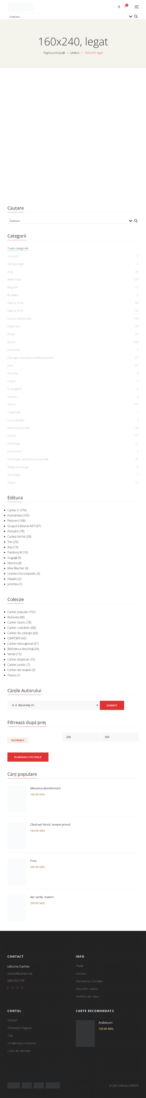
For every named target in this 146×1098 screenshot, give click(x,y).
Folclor (11, 381)
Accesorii (13, 256)
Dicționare (13, 326)
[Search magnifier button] (136, 16)
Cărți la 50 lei (15, 311)
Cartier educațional (20, 643)
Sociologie (13, 475)
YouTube (17, 987)
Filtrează (17, 740)
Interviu (12, 397)
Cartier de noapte (19, 670)
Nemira (12, 563)
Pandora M (14, 552)
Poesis (11, 675)
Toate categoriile (17, 248)
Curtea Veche (16, 536)
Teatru (11, 482)
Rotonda (13, 617)
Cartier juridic (16, 665)
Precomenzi (14, 451)
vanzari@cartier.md (19, 973)
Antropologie (15, 264)
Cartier (12, 510)
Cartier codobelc (18, 628)
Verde (11, 654)
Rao (10, 547)
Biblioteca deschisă (20, 649)
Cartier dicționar (18, 659)
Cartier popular (17, 612)
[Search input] (68, 16)
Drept (11, 334)
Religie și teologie (18, 467)
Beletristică (14, 279)
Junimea (12, 584)
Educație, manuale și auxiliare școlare (30, 357)
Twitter (12, 987)
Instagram (22, 987)
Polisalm (13, 531)
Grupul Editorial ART (21, 526)
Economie (13, 350)
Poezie (11, 435)
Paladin (12, 579)
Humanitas (14, 515)
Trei (10, 542)
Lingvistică (13, 412)
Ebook (11, 342)
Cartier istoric (16, 622)
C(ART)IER (14, 638)
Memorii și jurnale (18, 428)
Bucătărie (13, 295)
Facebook (7, 987)
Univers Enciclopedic (21, 573)
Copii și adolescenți (19, 318)
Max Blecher (15, 568)
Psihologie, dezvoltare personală (27, 459)
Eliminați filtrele (28, 757)
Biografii (12, 287)
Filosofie (12, 373)
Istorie (11, 404)
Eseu (10, 365)
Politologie (14, 443)
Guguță (12, 558)
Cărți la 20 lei (15, 303)
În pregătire (14, 389)
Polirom (12, 521)
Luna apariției (16, 420)
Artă (10, 272)
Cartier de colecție (19, 633)
